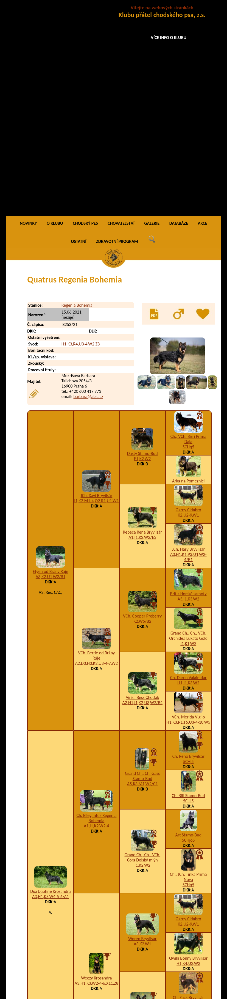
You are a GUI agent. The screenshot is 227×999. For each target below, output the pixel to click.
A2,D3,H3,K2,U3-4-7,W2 (96, 452)
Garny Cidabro (188, 299)
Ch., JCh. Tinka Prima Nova (188, 666)
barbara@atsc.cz (88, 185)
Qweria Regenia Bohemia (70, 960)
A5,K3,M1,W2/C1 (142, 573)
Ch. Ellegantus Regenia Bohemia (96, 607)
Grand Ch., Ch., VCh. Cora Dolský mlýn (143, 646)
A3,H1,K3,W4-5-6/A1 (50, 685)
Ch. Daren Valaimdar (188, 467)
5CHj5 (188, 550)
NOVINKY (28, 12)
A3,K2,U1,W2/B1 (50, 366)
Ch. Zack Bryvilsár (188, 786)
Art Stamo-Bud (188, 624)
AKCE (202, 12)
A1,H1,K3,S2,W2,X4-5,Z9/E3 (164, 938)
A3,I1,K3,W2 (188, 388)
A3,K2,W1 (142, 732)
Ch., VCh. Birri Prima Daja (188, 228)
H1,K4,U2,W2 (188, 752)
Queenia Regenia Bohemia (71, 927)
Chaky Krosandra (142, 806)
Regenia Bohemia (77, 94)
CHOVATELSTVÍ (121, 12)
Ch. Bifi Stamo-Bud (188, 585)
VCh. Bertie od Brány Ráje (96, 444)
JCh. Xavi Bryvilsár (97, 284)
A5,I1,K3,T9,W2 (188, 831)
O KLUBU (55, 12)
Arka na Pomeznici (188, 270)
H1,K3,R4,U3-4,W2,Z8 (80, 133)
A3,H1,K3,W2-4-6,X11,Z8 (96, 772)
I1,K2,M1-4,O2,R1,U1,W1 (96, 289)
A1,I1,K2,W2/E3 (142, 326)
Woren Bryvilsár (142, 727)
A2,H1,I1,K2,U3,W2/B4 (142, 491)
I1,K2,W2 (142, 654)
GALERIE (152, 12)
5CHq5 (188, 236)
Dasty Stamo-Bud (142, 242)
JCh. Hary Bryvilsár (188, 338)
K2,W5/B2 (143, 410)
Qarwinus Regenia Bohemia (72, 916)
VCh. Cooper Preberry (142, 405)
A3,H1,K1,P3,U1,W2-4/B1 (188, 346)
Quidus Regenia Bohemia (70, 938)
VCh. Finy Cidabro (188, 826)
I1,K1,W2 (188, 432)
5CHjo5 (188, 629)
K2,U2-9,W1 (188, 304)
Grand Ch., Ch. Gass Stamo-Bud (142, 565)
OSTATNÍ (78, 30)
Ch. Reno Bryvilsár (188, 545)
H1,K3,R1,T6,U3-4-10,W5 (188, 511)
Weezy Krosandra (96, 767)
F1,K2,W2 (142, 248)
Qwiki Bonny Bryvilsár (188, 747)
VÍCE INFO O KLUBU (168, 37)
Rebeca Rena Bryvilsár (142, 321)
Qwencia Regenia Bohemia (71, 949)
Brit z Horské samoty (188, 383)
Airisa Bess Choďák (142, 486)
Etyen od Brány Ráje (50, 360)
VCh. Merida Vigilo (188, 506)
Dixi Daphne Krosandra (50, 680)
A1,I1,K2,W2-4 (96, 614)
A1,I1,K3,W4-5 (142, 811)
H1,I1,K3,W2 (188, 472)
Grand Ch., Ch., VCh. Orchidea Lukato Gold (188, 425)
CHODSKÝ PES (85, 12)
